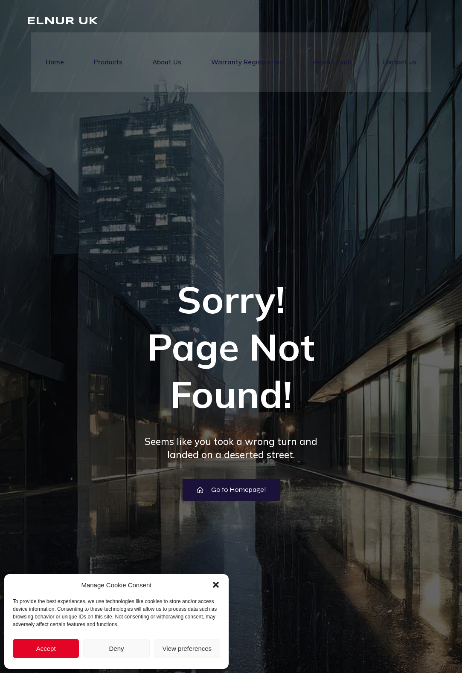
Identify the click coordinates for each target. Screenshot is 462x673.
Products (108, 64)
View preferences (187, 648)
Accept (46, 648)
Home (55, 64)
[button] (216, 585)
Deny (116, 648)
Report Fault (332, 64)
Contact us (399, 64)
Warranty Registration (247, 64)
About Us (166, 64)
